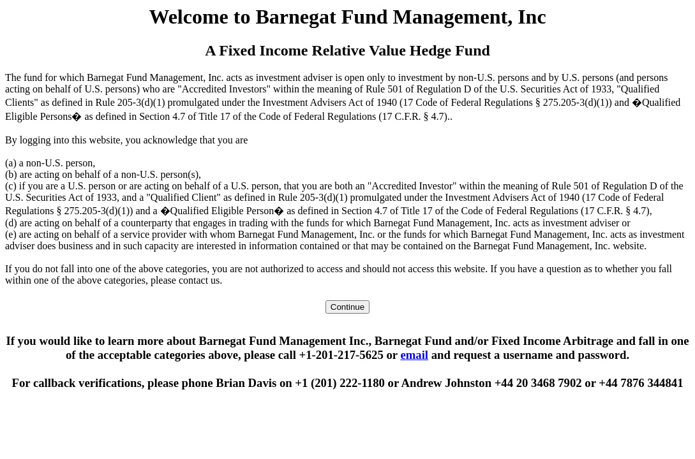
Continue (347, 307)
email (414, 354)
